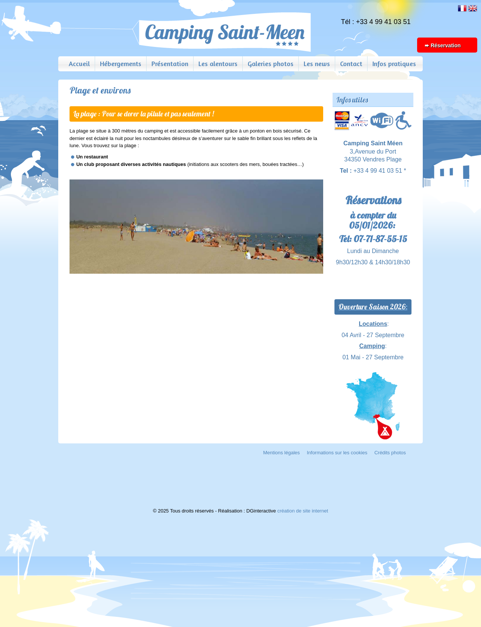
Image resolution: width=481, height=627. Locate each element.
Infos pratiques (394, 63)
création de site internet (302, 511)
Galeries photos (270, 63)
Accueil (79, 63)
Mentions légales (281, 452)
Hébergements (120, 63)
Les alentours (217, 63)
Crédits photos (390, 452)
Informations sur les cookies (337, 452)
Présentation (169, 63)
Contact (351, 63)
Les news (317, 63)
